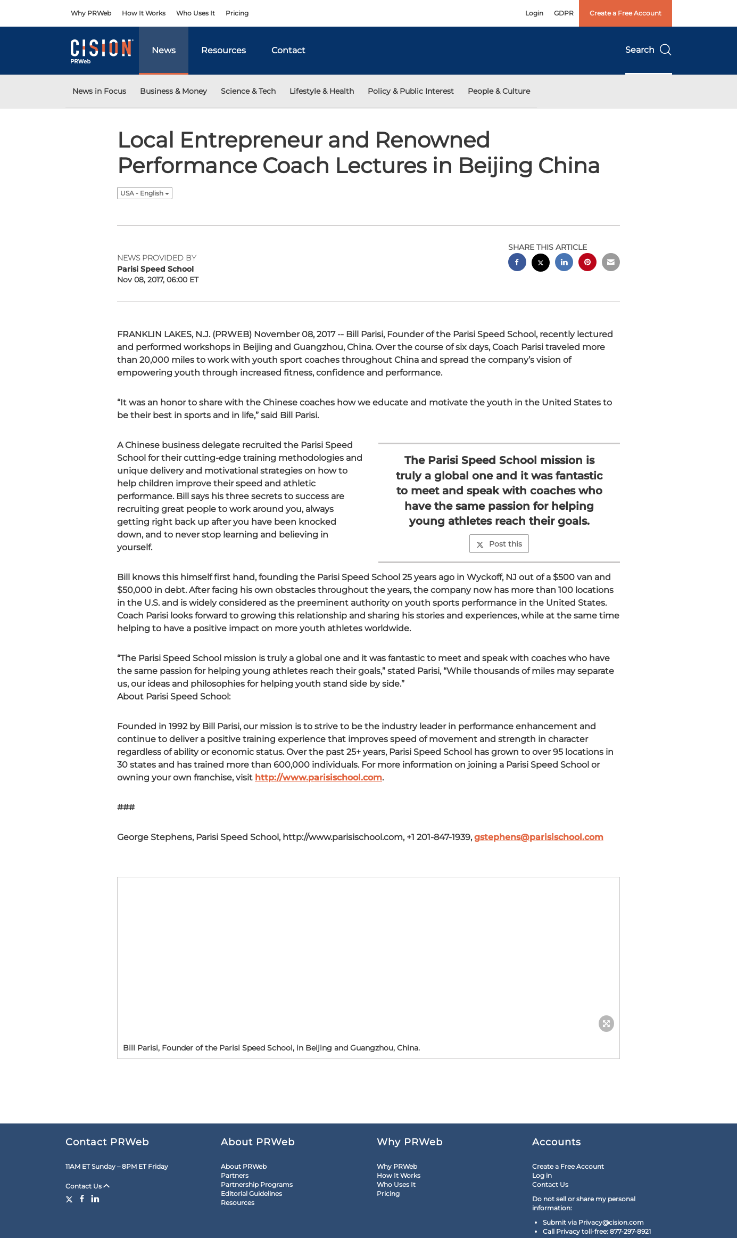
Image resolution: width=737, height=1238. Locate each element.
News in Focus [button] (99, 91)
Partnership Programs (257, 1184)
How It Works (143, 13)
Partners (235, 1175)
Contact (288, 50)
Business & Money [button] (173, 91)
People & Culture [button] (499, 91)
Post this (499, 544)
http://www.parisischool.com (318, 777)
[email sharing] (611, 263)
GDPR (564, 13)
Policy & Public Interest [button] (411, 91)
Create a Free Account (625, 13)
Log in (542, 1175)
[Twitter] (70, 1198)
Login (534, 13)
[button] (368, 957)
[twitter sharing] (541, 264)
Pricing (237, 13)
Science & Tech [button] (248, 91)
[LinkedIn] (95, 1198)
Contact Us (87, 1186)
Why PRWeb (91, 13)
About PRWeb (244, 1166)
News (164, 50)
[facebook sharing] (517, 263)
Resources (223, 50)
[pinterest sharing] (587, 263)
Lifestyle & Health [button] (321, 91)
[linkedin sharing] (564, 263)
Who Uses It (195, 13)
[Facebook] (82, 1198)
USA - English (144, 193)
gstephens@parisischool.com (538, 837)
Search (648, 50)
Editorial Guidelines (251, 1194)
